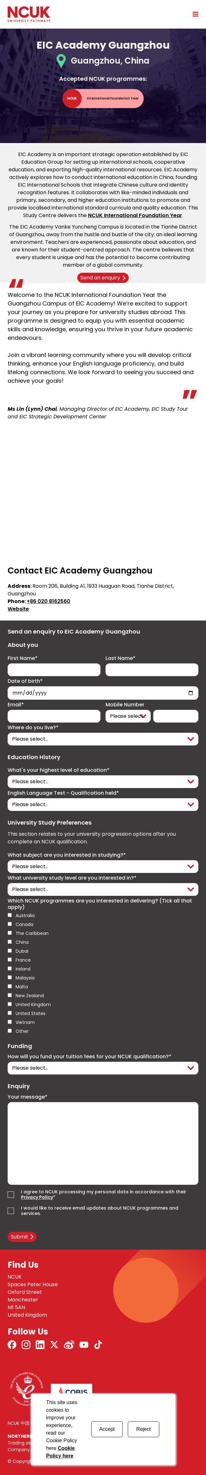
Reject (143, 1429)
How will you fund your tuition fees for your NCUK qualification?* (89, 1056)
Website (18, 609)
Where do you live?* (33, 727)
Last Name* (120, 658)
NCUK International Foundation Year (135, 215)
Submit (19, 1236)
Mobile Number (125, 705)
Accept (107, 1429)
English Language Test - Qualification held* (63, 793)
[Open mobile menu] (193, 14)
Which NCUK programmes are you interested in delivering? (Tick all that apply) (100, 904)
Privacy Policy (37, 1197)
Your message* (27, 1097)
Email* (16, 705)
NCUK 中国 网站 (24, 1423)
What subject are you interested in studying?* (67, 855)
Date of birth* (25, 681)
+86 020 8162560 (48, 601)
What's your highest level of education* (58, 770)
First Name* (23, 658)
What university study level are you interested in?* (72, 878)
